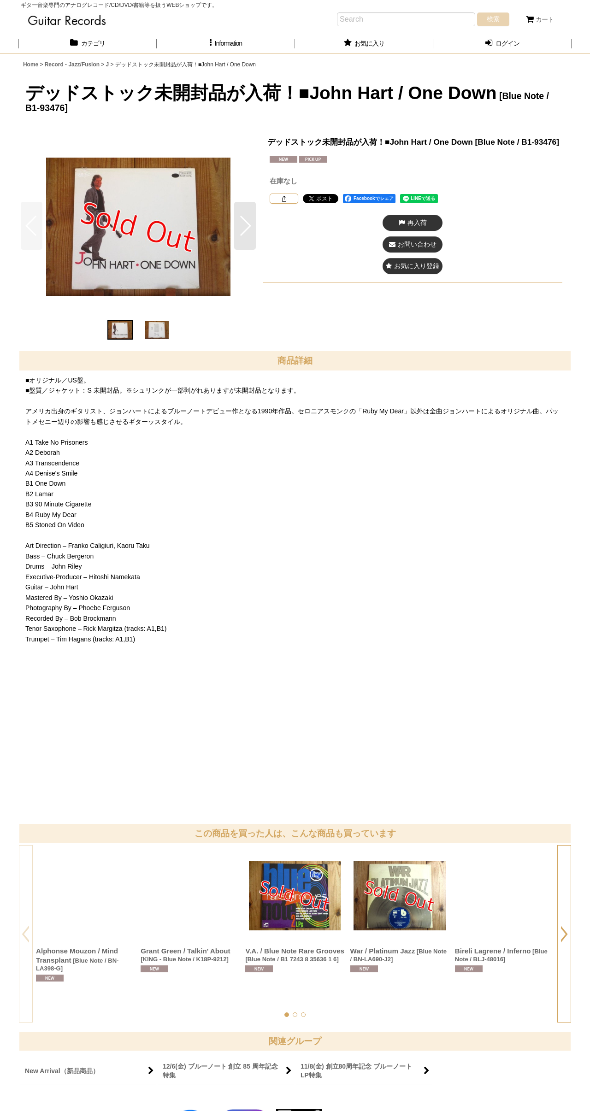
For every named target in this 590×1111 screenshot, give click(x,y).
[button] (226, 43)
